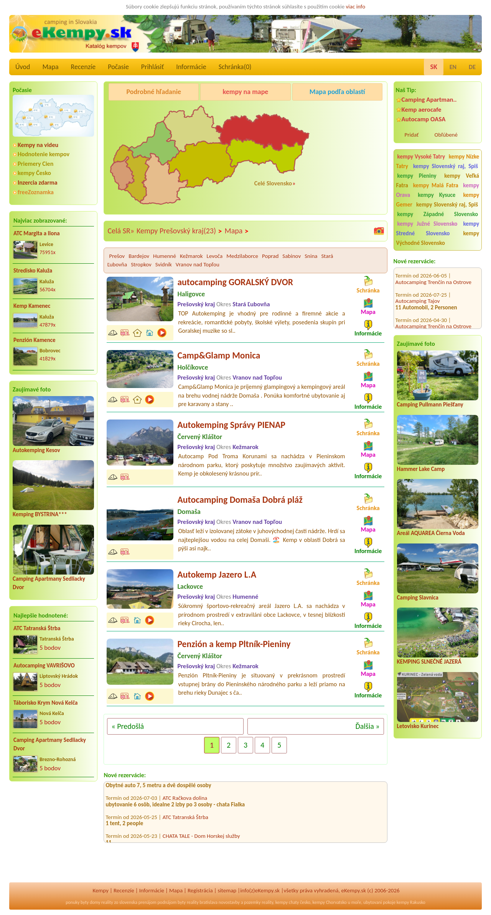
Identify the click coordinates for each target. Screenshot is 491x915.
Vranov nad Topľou (197, 264)
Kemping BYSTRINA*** (40, 514)
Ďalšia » (367, 726)
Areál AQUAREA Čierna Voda (431, 533)
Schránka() (235, 67)
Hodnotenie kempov (43, 154)
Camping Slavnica (417, 597)
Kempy (100, 890)
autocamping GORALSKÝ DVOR (235, 281)
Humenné (164, 256)
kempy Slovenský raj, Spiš (445, 166)
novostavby (229, 902)
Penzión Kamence (34, 340)
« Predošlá (127, 726)
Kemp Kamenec (31, 305)
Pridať (412, 134)
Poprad (270, 256)
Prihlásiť (152, 67)
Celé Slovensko (273, 183)
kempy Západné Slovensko (437, 214)
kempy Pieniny (417, 175)
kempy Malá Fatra (435, 185)
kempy (281, 902)
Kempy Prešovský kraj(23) (179, 231)
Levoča (215, 256)
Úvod (22, 67)
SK (433, 67)
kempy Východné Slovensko (437, 238)
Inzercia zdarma (38, 182)
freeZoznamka (36, 192)
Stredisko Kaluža (32, 270)
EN (453, 67)
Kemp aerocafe (422, 110)
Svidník (163, 264)
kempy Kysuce (436, 195)
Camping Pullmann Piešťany (430, 404)
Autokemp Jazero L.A (216, 574)
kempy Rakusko (411, 902)
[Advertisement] (53, 837)
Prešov (117, 256)
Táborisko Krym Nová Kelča (45, 702)
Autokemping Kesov (36, 450)
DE (472, 67)
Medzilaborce (242, 256)
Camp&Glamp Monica (218, 355)
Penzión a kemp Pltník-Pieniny (233, 643)
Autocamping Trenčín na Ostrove (433, 271)
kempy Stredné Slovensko (437, 228)
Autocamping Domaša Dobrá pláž (239, 499)
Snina (311, 256)
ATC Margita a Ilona (36, 233)
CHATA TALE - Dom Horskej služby (201, 838)
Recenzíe (83, 67)
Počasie (118, 67)
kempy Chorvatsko (330, 902)
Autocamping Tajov (417, 290)
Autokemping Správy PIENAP (231, 424)
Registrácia (200, 890)
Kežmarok (191, 256)
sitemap (227, 890)
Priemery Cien (35, 163)
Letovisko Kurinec (418, 726)
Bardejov (139, 256)
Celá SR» (120, 230)
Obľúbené (446, 134)
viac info (356, 6)
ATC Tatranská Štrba (36, 628)
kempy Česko (34, 173)
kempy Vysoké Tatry (421, 156)
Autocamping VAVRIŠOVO (44, 665)
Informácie (191, 67)
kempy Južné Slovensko (427, 223)
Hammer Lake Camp (421, 469)
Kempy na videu (38, 145)
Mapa (50, 67)
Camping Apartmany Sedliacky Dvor (49, 744)
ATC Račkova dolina (185, 800)
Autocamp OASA (424, 119)
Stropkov (141, 264)
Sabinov (291, 256)
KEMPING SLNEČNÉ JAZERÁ (429, 661)
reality (107, 902)
